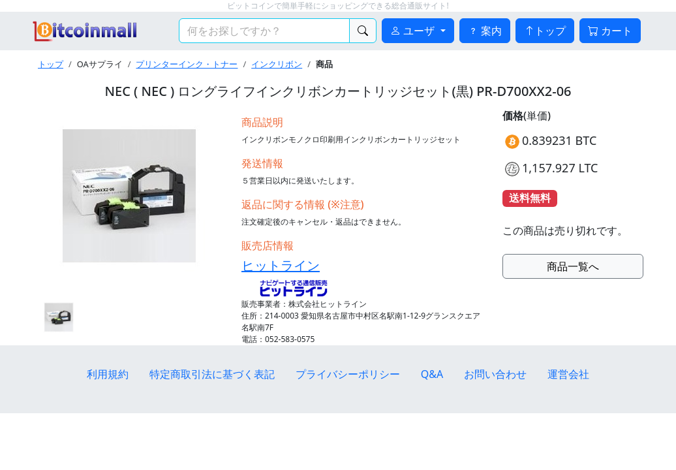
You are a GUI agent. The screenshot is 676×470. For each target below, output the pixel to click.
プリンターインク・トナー (187, 64)
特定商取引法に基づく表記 (212, 374)
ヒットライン (280, 265)
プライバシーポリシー (348, 374)
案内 (485, 31)
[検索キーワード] (264, 30)
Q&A (432, 374)
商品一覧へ (573, 266)
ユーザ (413, 31)
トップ (545, 31)
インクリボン (276, 64)
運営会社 (568, 374)
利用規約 (108, 374)
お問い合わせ (495, 374)
